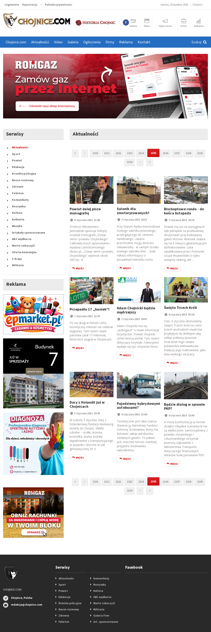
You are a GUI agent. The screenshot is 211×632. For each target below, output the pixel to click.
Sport (16, 152)
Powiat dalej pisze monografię (85, 211)
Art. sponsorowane (105, 599)
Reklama (126, 42)
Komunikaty (20, 189)
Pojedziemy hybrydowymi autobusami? (138, 406)
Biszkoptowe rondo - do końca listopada (183, 211)
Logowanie (12, 4)
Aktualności (20, 147)
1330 (134, 162)
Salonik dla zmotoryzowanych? (133, 211)
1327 (187, 153)
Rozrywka (18, 195)
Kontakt (144, 42)
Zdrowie (17, 179)
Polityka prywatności (58, 4)
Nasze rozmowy (22, 173)
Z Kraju (16, 238)
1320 (98, 153)
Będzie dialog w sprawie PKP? (184, 407)
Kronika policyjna (24, 168)
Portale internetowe (129, 622)
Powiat (17, 157)
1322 (123, 153)
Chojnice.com (16, 42)
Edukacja (18, 163)
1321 (111, 153)
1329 (122, 162)
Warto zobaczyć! (23, 227)
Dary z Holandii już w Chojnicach (87, 405)
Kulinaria (18, 206)
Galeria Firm (101, 593)
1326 (174, 153)
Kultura (17, 200)
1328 (199, 153)
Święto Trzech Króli (180, 308)
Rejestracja (29, 4)
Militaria (17, 243)
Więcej (78, 269)
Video (58, 42)
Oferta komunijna (24, 232)
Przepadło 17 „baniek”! (89, 310)
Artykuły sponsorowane (28, 216)
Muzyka (17, 211)
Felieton (17, 184)
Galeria (73, 42)
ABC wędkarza (21, 222)
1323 (136, 153)
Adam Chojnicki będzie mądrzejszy (136, 310)
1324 (148, 153)
